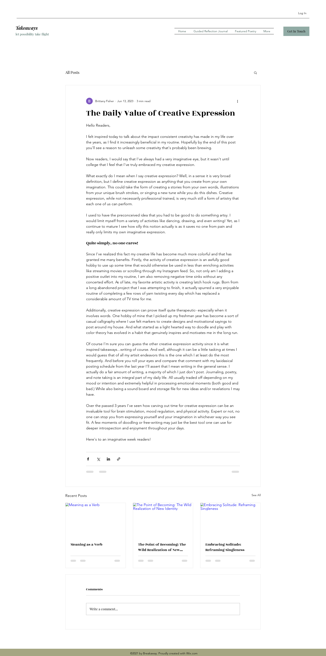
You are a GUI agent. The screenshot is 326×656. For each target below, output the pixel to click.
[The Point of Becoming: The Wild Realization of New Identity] (163, 520)
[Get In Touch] (296, 31)
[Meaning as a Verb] (95, 520)
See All (256, 495)
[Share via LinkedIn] (108, 459)
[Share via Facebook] (88, 459)
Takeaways (27, 28)
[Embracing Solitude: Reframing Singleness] (230, 520)
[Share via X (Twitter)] (98, 459)
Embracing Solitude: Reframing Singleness (224, 547)
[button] (255, 72)
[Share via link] (119, 459)
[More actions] (237, 101)
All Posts (72, 72)
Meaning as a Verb (86, 544)
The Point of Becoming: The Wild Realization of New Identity (162, 547)
